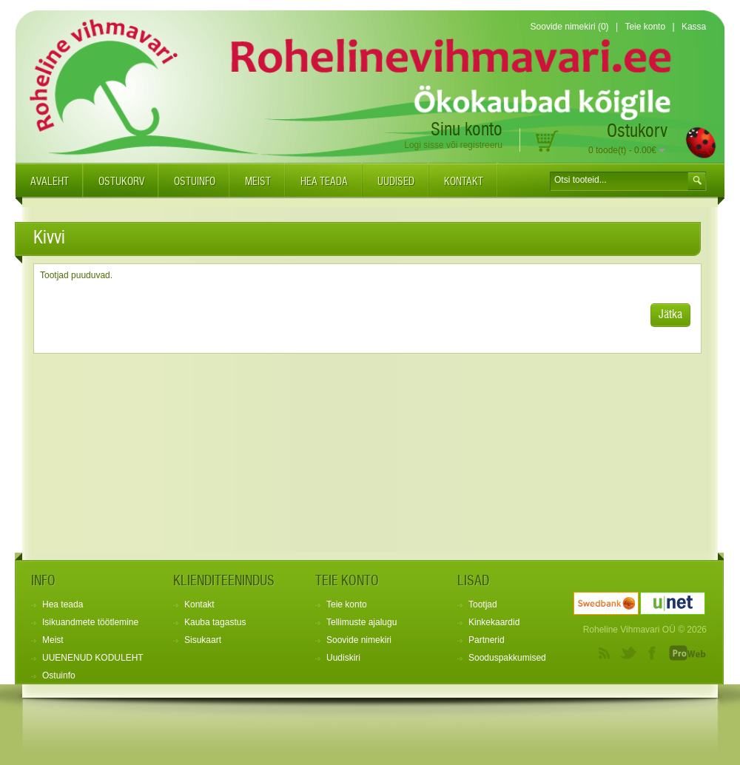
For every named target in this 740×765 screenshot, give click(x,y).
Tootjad (482, 604)
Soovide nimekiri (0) (570, 26)
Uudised (395, 182)
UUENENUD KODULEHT (93, 658)
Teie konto (645, 26)
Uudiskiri (343, 658)
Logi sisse (423, 145)
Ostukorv (121, 182)
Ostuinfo (194, 182)
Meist (258, 182)
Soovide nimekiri (358, 640)
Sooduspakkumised (507, 658)
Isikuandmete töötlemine (90, 622)
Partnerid (486, 640)
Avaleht (49, 182)
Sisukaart (202, 640)
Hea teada (324, 182)
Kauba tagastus (215, 622)
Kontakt (463, 182)
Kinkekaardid (493, 622)
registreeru (481, 145)
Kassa (694, 26)
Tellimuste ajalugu (361, 622)
